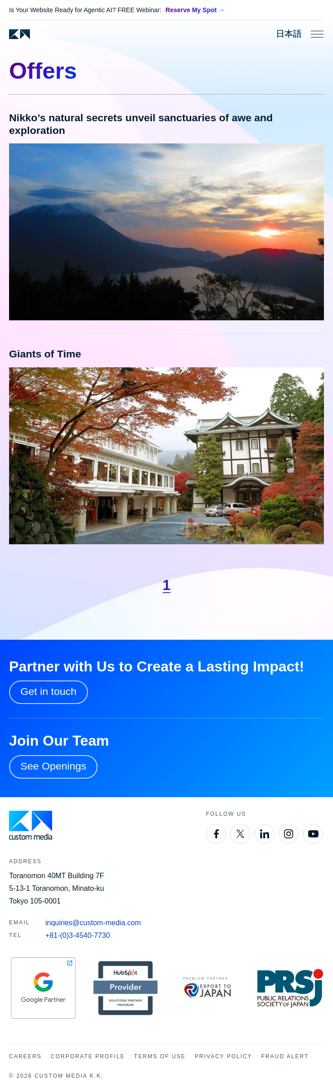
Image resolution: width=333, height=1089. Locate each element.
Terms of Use (160, 1056)
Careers (25, 1056)
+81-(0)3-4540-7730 (77, 935)
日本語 (289, 33)
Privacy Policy (223, 1056)
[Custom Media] (19, 34)
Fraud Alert (285, 1056)
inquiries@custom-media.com (93, 923)
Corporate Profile (88, 1056)
